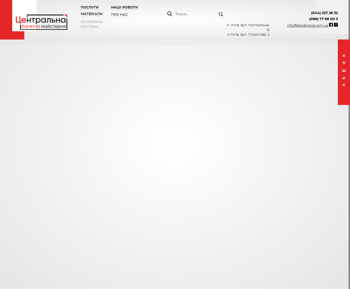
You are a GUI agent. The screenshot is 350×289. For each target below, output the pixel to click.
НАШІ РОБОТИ (124, 8)
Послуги (90, 7)
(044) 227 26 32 (324, 13)
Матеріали (92, 14)
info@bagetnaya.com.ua (307, 25)
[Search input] (197, 14)
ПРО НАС (119, 16)
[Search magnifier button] (221, 14)
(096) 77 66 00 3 (323, 19)
